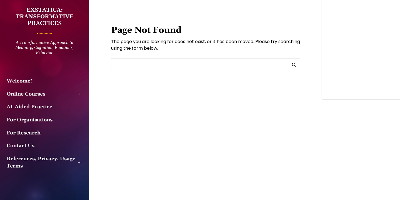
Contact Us (20, 146)
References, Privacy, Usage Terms (41, 162)
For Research (24, 133)
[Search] (294, 65)
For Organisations (29, 120)
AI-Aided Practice (29, 107)
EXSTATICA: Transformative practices (44, 16)
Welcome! (19, 81)
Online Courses (26, 94)
